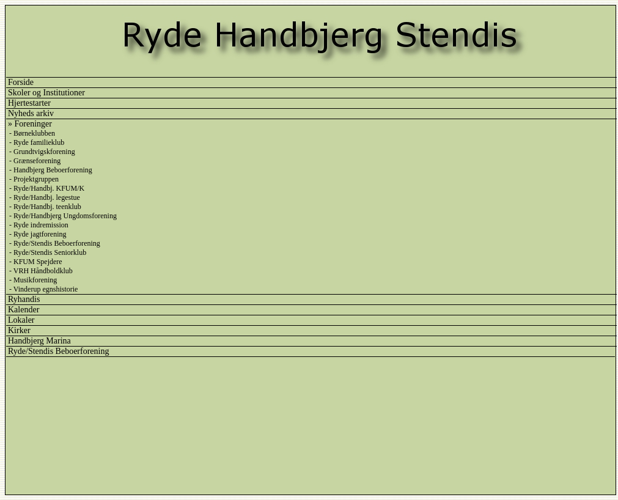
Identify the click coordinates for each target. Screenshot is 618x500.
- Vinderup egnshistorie (43, 289)
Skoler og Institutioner (46, 92)
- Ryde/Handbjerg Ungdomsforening (63, 215)
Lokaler (21, 320)
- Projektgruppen (34, 179)
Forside (21, 82)
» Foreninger (30, 123)
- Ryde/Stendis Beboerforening (54, 243)
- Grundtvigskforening (42, 151)
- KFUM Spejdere (35, 261)
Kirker (19, 330)
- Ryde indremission (38, 225)
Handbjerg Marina (39, 340)
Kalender (23, 309)
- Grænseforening (35, 160)
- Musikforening (33, 280)
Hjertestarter (29, 103)
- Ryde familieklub (36, 142)
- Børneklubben (32, 133)
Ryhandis (24, 299)
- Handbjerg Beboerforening (50, 170)
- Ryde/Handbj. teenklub (45, 206)
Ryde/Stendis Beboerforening (58, 351)
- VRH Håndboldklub (41, 271)
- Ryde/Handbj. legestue (44, 197)
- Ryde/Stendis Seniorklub (47, 252)
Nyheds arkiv (31, 113)
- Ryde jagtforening (38, 234)
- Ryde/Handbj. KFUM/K (46, 188)
